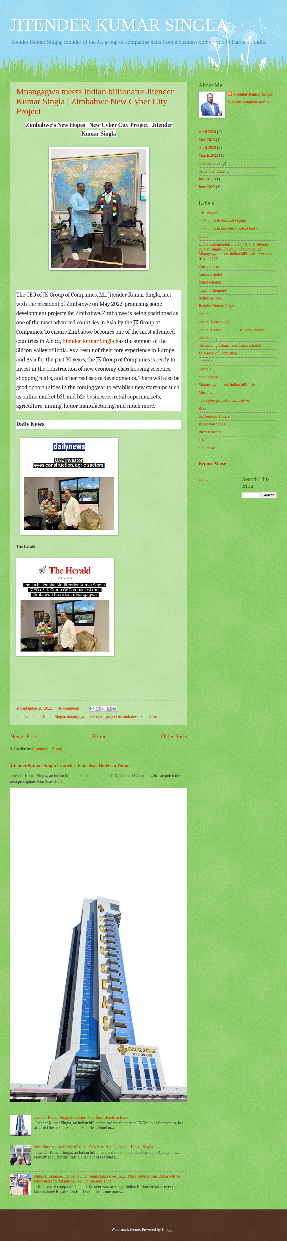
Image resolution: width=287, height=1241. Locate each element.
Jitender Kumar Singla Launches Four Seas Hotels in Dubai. (70, 765)
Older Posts (174, 736)
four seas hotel (210, 274)
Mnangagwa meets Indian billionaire (228, 385)
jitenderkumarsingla (214, 321)
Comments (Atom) (47, 749)
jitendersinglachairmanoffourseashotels (230, 345)
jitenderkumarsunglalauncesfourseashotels (232, 330)
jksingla (205, 369)
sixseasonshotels (212, 424)
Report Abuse (212, 463)
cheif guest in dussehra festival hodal (228, 228)
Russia (204, 408)
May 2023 (207, 140)
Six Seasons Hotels (214, 416)
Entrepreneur (209, 266)
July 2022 (206, 179)
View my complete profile (248, 102)
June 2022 (207, 187)
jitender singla (210, 314)
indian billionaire (212, 290)
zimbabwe (149, 716)
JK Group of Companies (218, 353)
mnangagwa (76, 716)
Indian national (211, 298)
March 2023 (208, 155)
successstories (210, 432)
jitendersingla (209, 337)
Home (99, 736)
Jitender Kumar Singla (88, 341)
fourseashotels (210, 282)
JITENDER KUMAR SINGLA (119, 24)
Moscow (205, 392)
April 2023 (207, 147)
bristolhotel (208, 213)
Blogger (168, 1229)
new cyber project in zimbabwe (113, 716)
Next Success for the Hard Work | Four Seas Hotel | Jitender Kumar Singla (93, 1147)
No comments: (69, 708)
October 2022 (209, 163)
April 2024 (207, 132)
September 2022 (212, 171)
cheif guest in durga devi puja (222, 221)
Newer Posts (24, 736)
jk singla (205, 361)
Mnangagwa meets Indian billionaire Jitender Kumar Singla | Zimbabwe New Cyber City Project (95, 101)
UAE (203, 440)
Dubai (203, 236)
